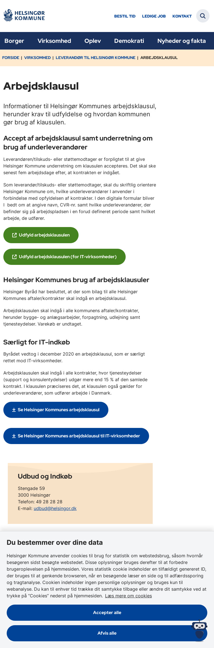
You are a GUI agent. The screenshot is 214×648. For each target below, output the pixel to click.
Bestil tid (124, 16)
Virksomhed (54, 41)
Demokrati (129, 41)
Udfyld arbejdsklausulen (44, 235)
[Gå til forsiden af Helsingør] (24, 16)
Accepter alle (107, 612)
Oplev (92, 41)
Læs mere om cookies (128, 595)
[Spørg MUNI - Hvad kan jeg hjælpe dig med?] (199, 630)
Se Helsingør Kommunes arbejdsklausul (58, 410)
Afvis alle (107, 633)
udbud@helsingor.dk (55, 508)
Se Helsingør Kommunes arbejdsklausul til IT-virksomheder (79, 436)
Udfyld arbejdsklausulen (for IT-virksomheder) (68, 257)
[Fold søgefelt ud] (203, 16)
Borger (14, 41)
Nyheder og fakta (181, 41)
